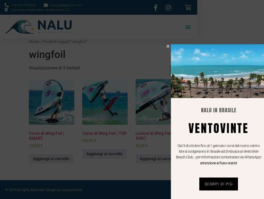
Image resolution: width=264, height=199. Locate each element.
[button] (173, 46)
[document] (132, 99)
